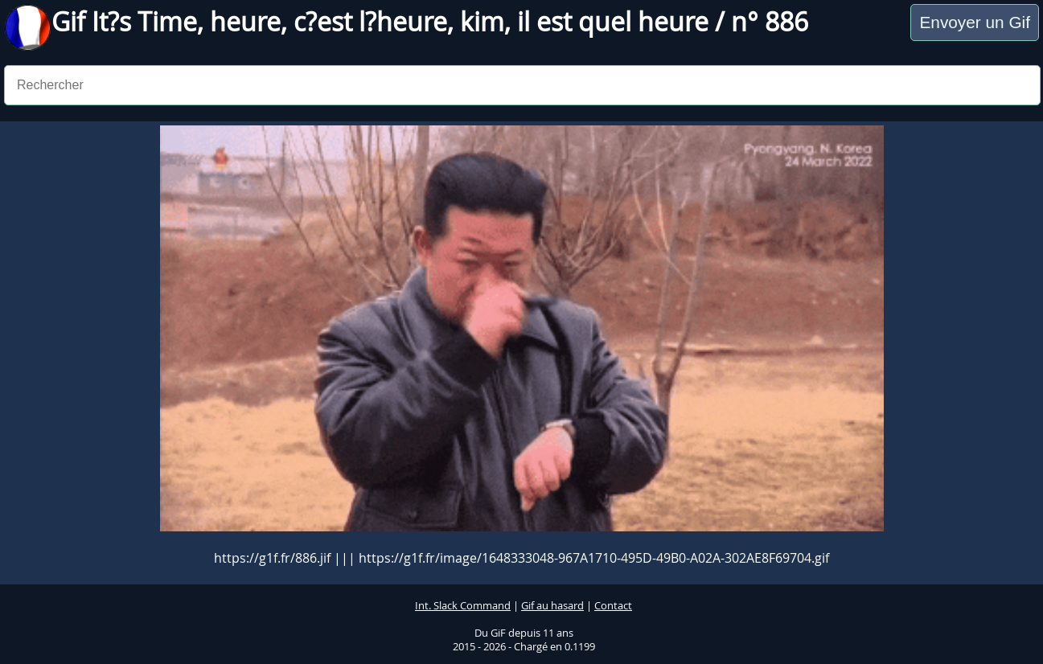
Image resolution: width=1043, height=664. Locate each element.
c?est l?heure (370, 21)
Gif (71, 21)
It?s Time (144, 21)
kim (482, 21)
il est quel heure (612, 21)
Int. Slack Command (463, 606)
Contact (613, 606)
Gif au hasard (552, 606)
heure (245, 21)
